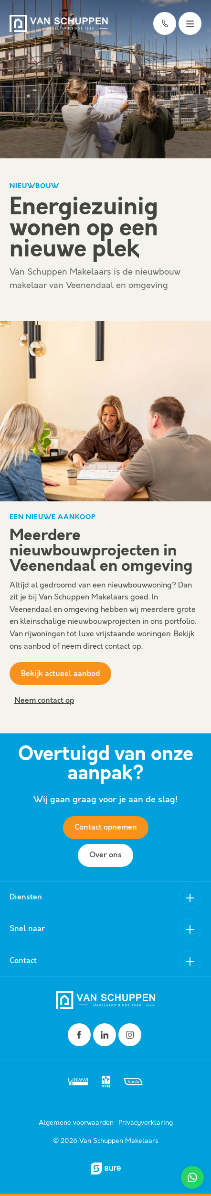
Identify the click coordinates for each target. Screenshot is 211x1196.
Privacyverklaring (145, 1123)
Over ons (105, 855)
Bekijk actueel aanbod (60, 673)
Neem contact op (44, 700)
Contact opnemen (105, 827)
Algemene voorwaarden (76, 1123)
